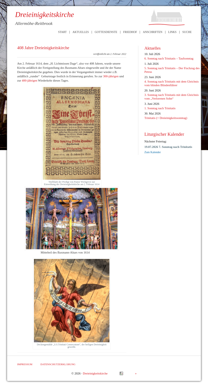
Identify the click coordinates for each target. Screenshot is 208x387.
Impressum (24, 364)
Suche (187, 32)
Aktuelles (80, 32)
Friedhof (130, 32)
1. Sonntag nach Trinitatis (159, 108)
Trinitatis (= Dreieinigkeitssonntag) (165, 118)
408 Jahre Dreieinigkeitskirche (43, 47)
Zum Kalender (152, 152)
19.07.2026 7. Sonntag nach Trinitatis (168, 146)
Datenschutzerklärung (57, 364)
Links (172, 32)
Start (62, 32)
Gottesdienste (106, 32)
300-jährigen (111, 76)
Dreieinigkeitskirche (95, 373)
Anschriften (152, 32)
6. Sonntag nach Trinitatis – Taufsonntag (168, 58)
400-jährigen (29, 80)
